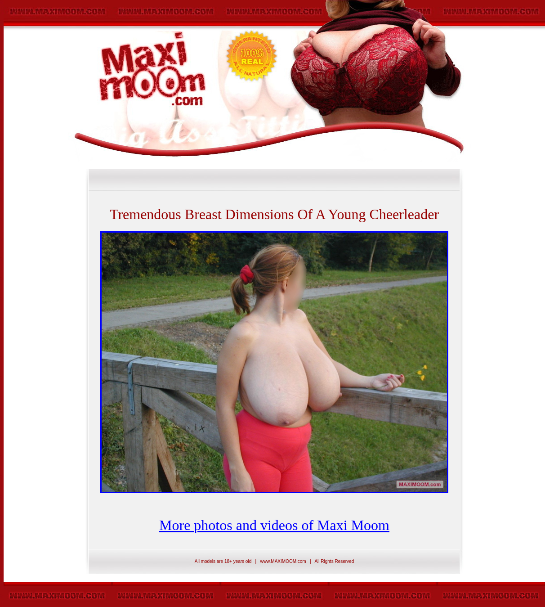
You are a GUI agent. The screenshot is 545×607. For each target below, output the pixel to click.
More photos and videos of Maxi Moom (274, 525)
